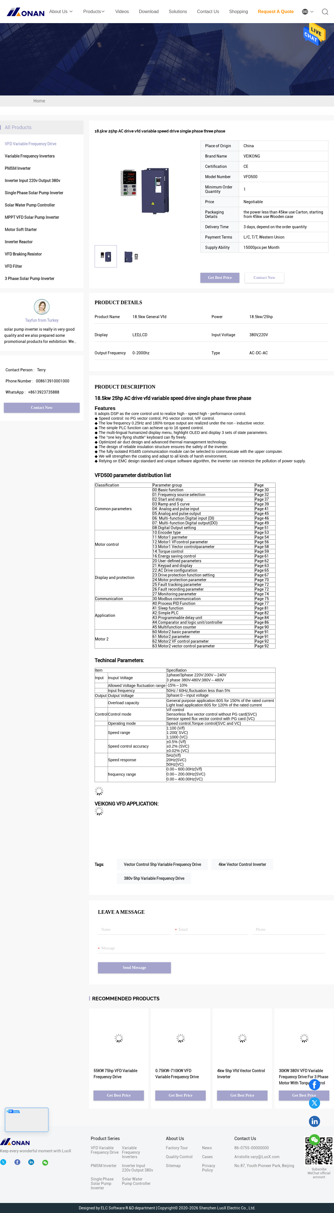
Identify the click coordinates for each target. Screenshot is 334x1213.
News (207, 1148)
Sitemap (173, 1165)
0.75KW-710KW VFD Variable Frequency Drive (177, 1074)
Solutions (178, 11)
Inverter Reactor (19, 242)
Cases (207, 1157)
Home (39, 101)
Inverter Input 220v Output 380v (32, 180)
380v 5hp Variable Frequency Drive (154, 878)
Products (94, 11)
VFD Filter (13, 266)
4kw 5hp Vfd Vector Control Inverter (241, 1074)
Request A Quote (276, 11)
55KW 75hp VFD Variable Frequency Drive (115, 1074)
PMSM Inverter (18, 168)
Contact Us (208, 11)
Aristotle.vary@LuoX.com (256, 1157)
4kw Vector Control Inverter (242, 864)
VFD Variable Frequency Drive (30, 144)
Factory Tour (177, 1148)
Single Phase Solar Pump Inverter (34, 193)
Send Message (134, 968)
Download (149, 11)
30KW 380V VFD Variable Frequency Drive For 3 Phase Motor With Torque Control (303, 1077)
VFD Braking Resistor (23, 254)
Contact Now (42, 408)
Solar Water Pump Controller (30, 205)
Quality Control (179, 1157)
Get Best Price (220, 278)
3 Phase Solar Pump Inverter (29, 278)
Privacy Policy (208, 1167)
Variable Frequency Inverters (30, 156)
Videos (122, 11)
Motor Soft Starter (21, 229)
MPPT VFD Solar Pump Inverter (32, 217)
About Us (61, 11)
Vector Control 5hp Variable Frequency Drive (162, 864)
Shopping (238, 11)
